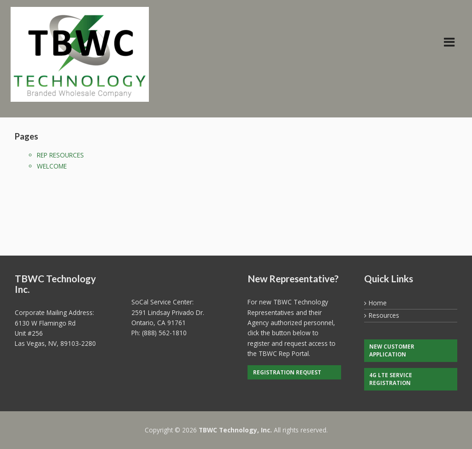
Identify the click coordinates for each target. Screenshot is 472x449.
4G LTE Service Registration (390, 379)
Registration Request (287, 372)
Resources (384, 315)
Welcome (52, 166)
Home (378, 302)
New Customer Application (391, 350)
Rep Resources (60, 155)
